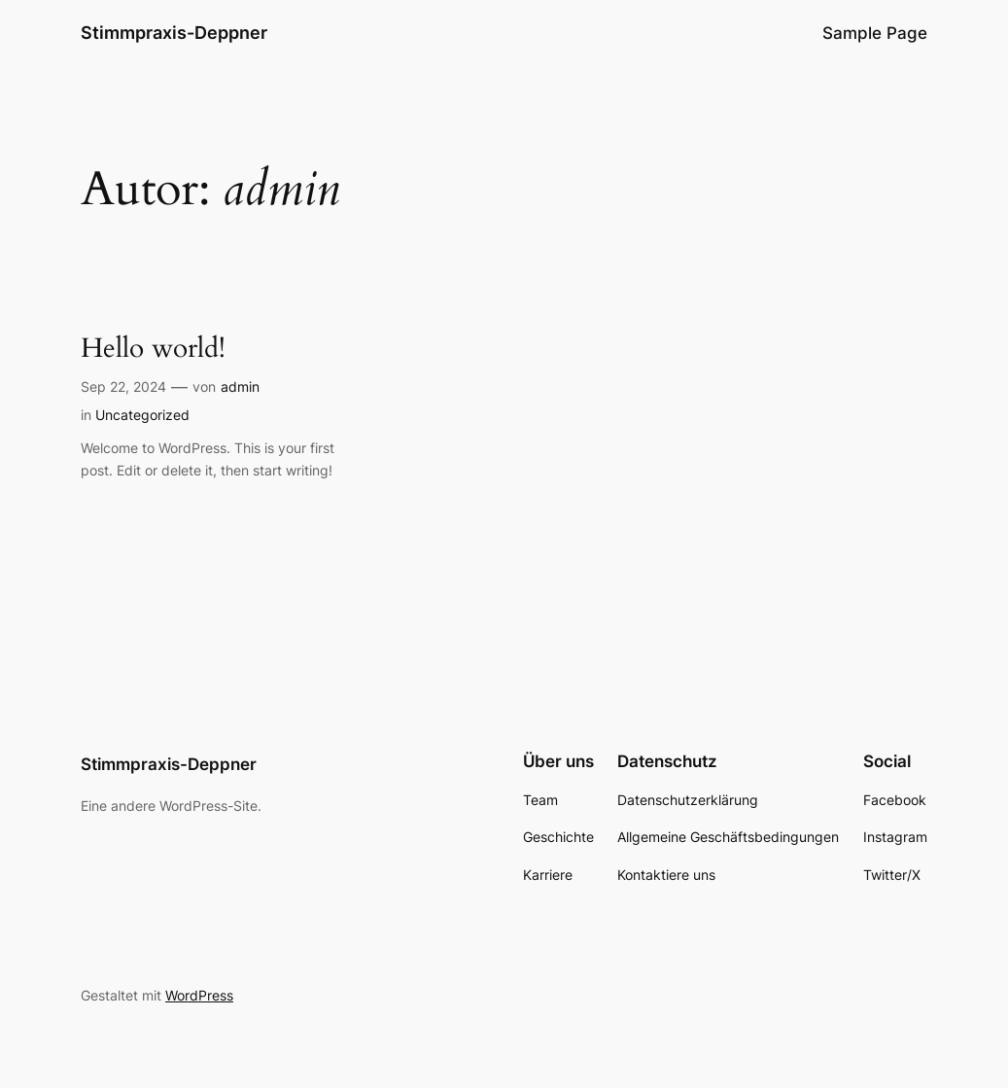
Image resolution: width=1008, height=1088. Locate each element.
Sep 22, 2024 (123, 386)
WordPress (199, 995)
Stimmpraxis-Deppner (174, 32)
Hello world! (153, 349)
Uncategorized (142, 414)
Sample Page (874, 33)
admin (240, 386)
